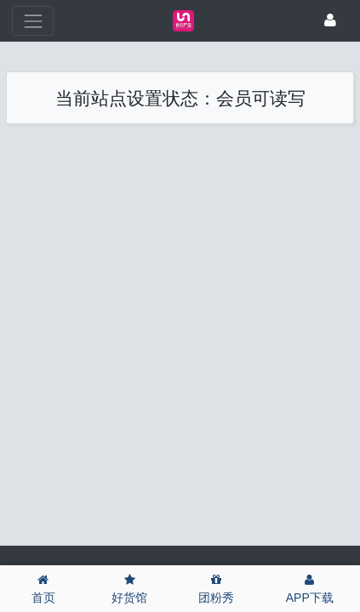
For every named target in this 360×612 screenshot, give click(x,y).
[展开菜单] (33, 21)
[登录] (330, 21)
